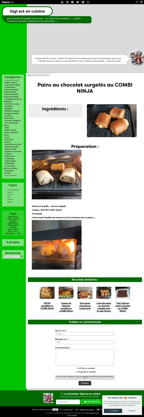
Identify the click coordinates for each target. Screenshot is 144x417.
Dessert (10, 199)
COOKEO (7, 154)
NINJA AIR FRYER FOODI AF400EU (10, 91)
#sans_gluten (13, 229)
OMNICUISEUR (10, 161)
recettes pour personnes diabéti (10, 167)
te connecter (84, 377)
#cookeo (13, 221)
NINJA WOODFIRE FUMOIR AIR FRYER (11, 95)
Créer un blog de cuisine (92, 413)
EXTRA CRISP (9, 156)
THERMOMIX (9, 159)
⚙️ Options (131, 411)
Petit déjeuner (13, 190)
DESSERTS (8, 109)
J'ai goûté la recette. (85, 371)
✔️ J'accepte (113, 411)
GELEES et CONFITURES (8, 117)
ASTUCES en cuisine (12, 104)
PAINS (6, 128)
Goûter (10, 192)
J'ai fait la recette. (85, 368)
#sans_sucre (13, 231)
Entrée (10, 195)
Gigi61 (55, 409)
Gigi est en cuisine (27, 11)
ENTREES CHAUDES (11, 111)
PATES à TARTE (10, 130)
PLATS (6, 137)
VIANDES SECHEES (11, 147)
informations (9, 171)
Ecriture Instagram (72, 415)
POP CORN (8, 140)
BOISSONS (8, 106)
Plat (9, 197)
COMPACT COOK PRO (12, 152)
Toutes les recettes (11, 80)
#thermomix (13, 216)
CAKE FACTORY (10, 149)
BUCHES (7, 173)
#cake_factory (13, 219)
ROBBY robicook (10, 83)
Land (68, 409)
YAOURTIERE (9, 163)
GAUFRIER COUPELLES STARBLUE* (12, 100)
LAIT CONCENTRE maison (10, 124)
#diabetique (13, 223)
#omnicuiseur (13, 225)
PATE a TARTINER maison (10, 134)
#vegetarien (10, 233)
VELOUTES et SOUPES (12, 144)
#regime (13, 227)
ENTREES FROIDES (11, 113)
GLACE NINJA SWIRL (12, 85)
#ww (19, 233)
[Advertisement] (72, 39)
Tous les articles (10, 175)
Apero (9, 202)
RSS (76, 409)
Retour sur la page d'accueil (39, 75)
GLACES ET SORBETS (12, 121)
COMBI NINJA (9, 87)
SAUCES (7, 142)
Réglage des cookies (86, 409)
